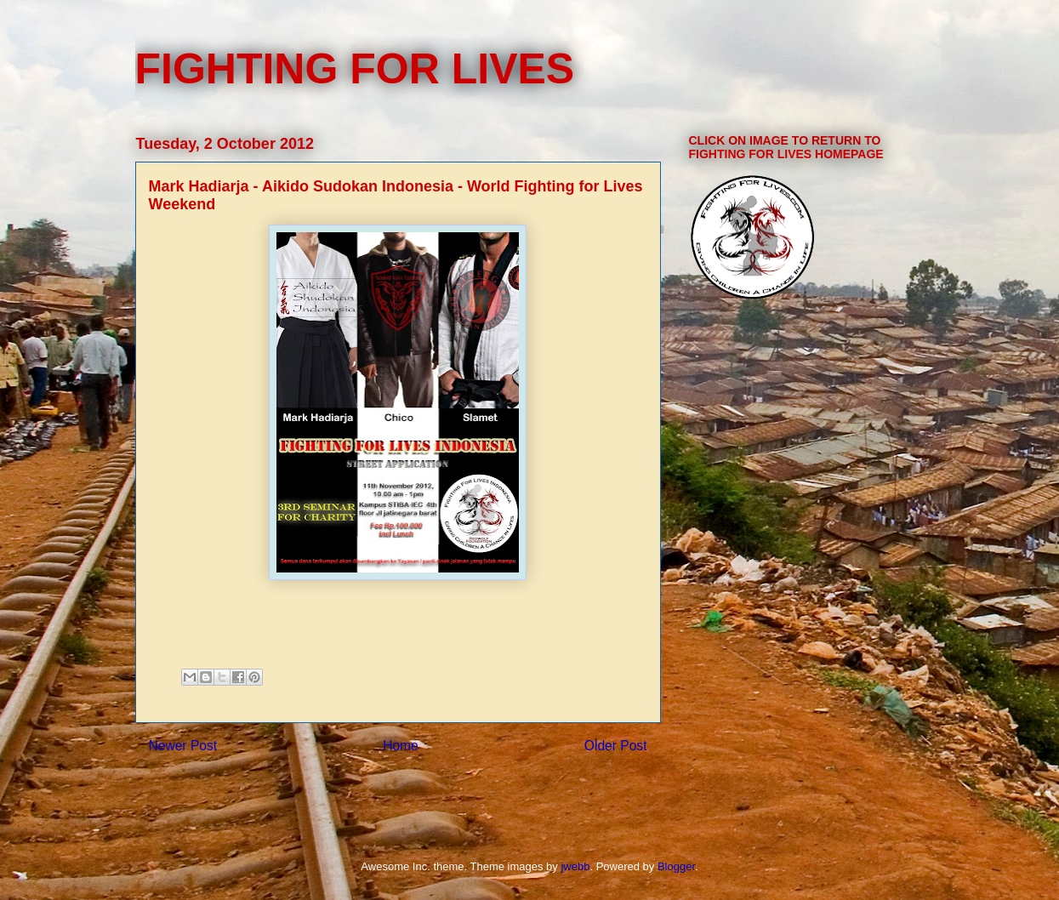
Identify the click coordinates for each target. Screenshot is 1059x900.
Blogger (676, 866)
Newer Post (183, 745)
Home (400, 745)
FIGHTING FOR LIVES (355, 69)
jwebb (575, 866)
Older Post (615, 745)
